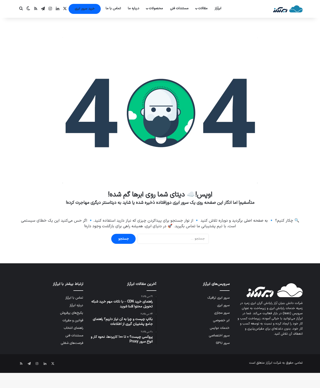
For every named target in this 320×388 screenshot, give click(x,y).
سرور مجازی (222, 312)
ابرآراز (218, 8)
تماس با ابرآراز (74, 297)
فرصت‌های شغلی (72, 343)
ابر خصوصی (221, 320)
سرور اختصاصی (219, 335)
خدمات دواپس (220, 328)
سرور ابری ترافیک (218, 297)
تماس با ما (113, 8)
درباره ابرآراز (76, 305)
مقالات (203, 8)
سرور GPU (223, 343)
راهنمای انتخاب (73, 328)
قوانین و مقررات (72, 320)
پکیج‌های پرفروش (71, 312)
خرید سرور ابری (85, 8)
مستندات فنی (179, 8)
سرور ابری (223, 305)
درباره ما (133, 8)
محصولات (156, 8)
